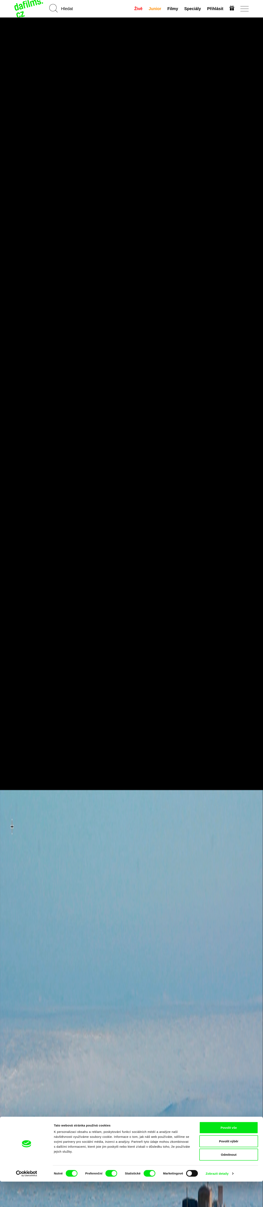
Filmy (172, 8)
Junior (154, 8)
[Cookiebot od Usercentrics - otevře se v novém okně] (27, 1199)
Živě (138, 8)
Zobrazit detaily (217, 1199)
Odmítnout (228, 1180)
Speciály (192, 8)
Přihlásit (215, 8)
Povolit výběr (228, 1166)
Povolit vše (228, 1153)
